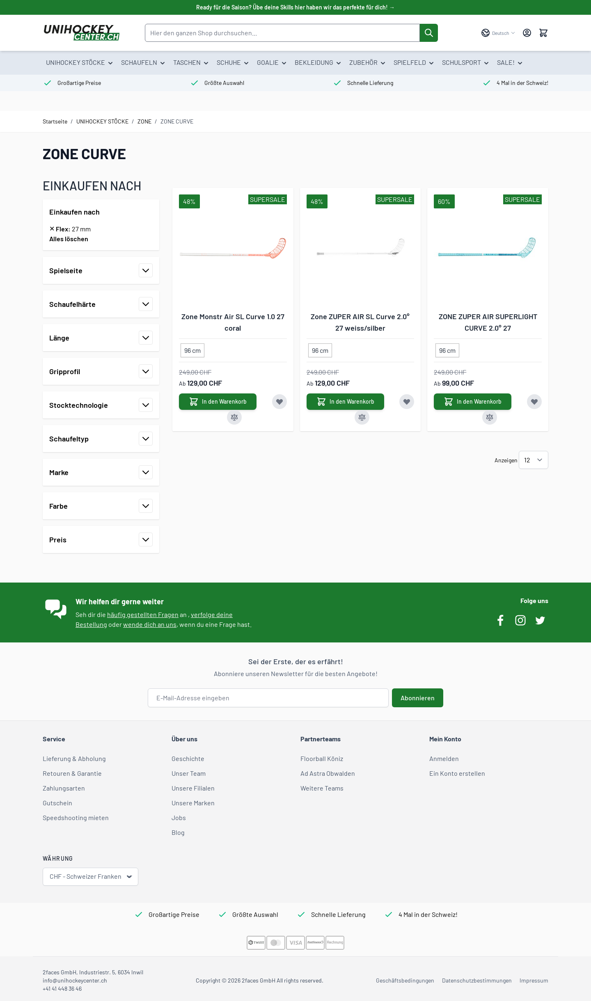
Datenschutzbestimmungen (477, 980)
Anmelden (444, 758)
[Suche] (429, 33)
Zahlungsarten (64, 788)
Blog (178, 832)
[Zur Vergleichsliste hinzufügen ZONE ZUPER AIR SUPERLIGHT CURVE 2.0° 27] (489, 417)
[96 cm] (192, 348)
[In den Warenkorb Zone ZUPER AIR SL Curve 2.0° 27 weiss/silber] (345, 401)
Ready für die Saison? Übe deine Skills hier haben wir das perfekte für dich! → (295, 7)
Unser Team (189, 773)
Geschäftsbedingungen (405, 980)
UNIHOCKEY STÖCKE (102, 121)
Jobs (179, 817)
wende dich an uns (149, 624)
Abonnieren (418, 698)
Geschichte (188, 758)
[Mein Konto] (527, 33)
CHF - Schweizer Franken (91, 876)
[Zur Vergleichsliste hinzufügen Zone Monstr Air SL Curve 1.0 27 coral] (234, 417)
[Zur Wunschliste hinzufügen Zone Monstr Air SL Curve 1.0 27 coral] (279, 401)
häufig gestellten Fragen (143, 614)
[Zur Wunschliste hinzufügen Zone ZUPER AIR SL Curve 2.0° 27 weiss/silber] (406, 401)
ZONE (144, 121)
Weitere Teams (322, 788)
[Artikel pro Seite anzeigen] (533, 460)
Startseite (55, 121)
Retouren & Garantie (72, 773)
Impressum (534, 980)
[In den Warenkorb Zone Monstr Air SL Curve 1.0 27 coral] (218, 401)
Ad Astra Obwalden (327, 773)
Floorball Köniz (321, 758)
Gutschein (57, 803)
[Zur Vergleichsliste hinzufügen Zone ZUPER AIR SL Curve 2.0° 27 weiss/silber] (362, 417)
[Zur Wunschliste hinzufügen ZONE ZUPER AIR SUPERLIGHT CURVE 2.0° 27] (534, 401)
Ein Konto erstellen (457, 773)
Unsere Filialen (193, 788)
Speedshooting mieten (76, 817)
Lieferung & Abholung (74, 758)
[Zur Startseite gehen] (81, 33)
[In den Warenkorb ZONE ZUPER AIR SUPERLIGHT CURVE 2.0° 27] (472, 401)
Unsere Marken (193, 803)
